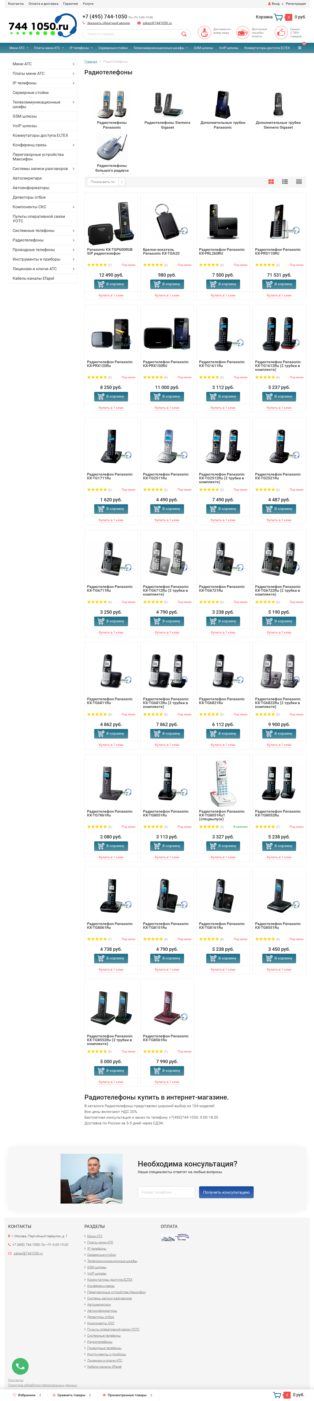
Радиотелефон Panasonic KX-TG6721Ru (222, 588)
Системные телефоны (33, 230)
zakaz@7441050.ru (157, 23)
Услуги (88, 3)
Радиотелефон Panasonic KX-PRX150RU (166, 364)
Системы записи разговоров (40, 168)
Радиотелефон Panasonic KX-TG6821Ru (222, 701)
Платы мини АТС (47, 48)
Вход (273, 3)
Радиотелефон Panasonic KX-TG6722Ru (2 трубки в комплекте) (278, 590)
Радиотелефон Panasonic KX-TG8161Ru (222, 925)
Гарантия (70, 3)
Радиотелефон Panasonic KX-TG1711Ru (110, 476)
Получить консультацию (226, 1192)
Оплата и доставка (43, 3)
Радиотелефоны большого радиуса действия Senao (112, 168)
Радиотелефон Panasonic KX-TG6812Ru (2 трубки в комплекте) (166, 703)
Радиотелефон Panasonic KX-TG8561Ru (166, 1038)
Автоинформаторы (31, 187)
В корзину (115, 284)
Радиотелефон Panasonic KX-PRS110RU (278, 251)
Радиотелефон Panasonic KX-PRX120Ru (110, 364)
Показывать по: (103, 182)
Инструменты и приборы (36, 259)
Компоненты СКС (29, 206)
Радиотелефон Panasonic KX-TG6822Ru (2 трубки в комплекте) (278, 703)
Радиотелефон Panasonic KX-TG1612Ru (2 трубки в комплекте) (278, 366)
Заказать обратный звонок (108, 23)
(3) (155, 265)
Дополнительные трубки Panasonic (223, 125)
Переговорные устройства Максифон (38, 156)
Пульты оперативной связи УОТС (39, 218)
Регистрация (296, 3)
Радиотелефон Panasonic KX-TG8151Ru (166, 925)
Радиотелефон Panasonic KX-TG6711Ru (110, 588)
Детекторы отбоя (29, 197)
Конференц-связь (29, 144)
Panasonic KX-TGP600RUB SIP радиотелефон (110, 251)
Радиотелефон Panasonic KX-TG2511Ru (166, 476)
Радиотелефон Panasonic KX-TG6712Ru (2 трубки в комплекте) (166, 590)
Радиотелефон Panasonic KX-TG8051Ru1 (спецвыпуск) (222, 815)
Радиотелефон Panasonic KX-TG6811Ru (110, 701)
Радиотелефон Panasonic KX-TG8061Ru (110, 925)
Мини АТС (17, 48)
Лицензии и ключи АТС (35, 268)
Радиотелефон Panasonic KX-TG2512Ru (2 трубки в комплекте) (222, 478)
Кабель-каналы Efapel (33, 278)
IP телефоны (79, 48)
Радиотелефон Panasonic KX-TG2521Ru (278, 476)
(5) (155, 490)
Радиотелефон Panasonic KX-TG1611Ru (222, 364)
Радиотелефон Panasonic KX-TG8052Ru (278, 813)
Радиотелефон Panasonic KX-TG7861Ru (110, 813)
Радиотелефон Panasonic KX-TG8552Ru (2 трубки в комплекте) (110, 1040)
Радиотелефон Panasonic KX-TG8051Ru (166, 813)
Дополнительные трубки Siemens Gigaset (278, 125)
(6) (267, 377)
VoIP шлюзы (228, 48)
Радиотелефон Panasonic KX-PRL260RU (222, 251)
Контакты (16, 3)
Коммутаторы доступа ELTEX (267, 48)
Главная (90, 61)
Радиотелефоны (28, 240)
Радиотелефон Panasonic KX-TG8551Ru (278, 925)
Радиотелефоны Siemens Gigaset (167, 125)
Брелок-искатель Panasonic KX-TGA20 (161, 251)
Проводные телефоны (34, 249)
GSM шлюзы (203, 48)
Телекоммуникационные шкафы (159, 48)
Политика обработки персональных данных (42, 1385)
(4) (155, 377)
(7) (99, 265)
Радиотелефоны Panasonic (112, 125)
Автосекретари (27, 178)
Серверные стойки (113, 48)
